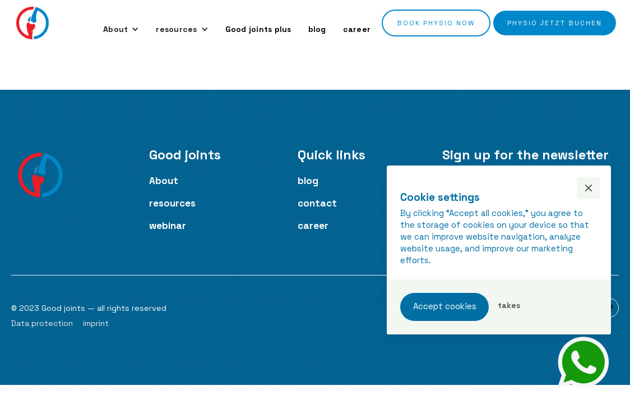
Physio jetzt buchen (554, 23)
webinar (167, 225)
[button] (121, 29)
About (163, 180)
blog (317, 29)
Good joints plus (258, 29)
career (357, 29)
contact (317, 203)
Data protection (42, 323)
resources (172, 203)
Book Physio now (436, 23)
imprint (96, 323)
